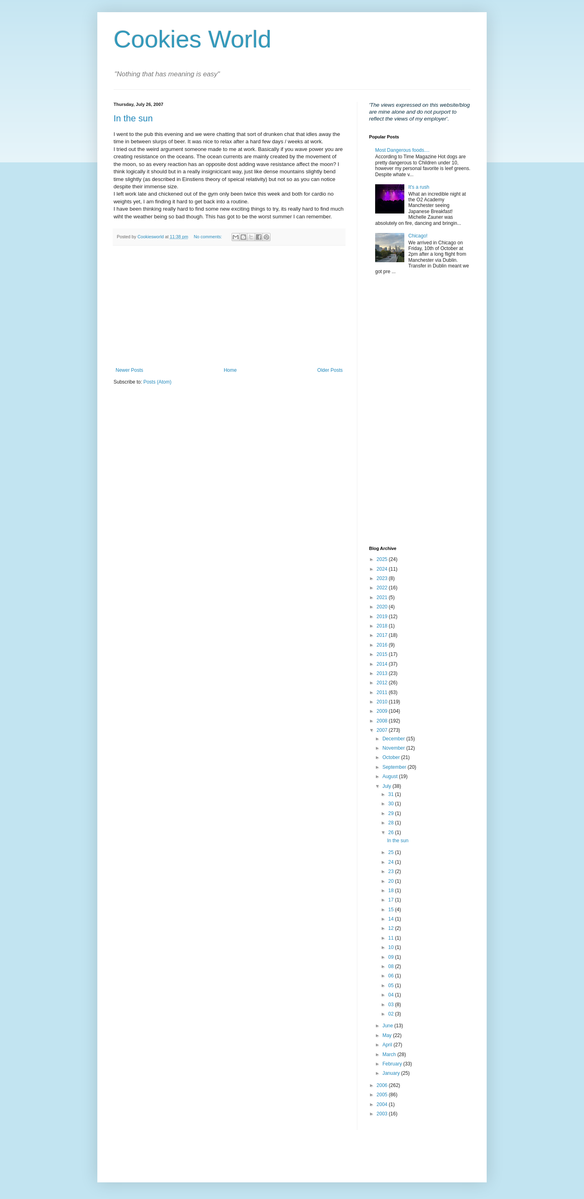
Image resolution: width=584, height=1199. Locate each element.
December (394, 739)
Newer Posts (129, 370)
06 (391, 976)
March (389, 1054)
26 (391, 832)
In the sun (133, 118)
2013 (383, 673)
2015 (383, 654)
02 (391, 1014)
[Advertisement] (229, 306)
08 (391, 966)
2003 (383, 1114)
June (388, 1026)
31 (391, 794)
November (394, 748)
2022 (383, 588)
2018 (383, 626)
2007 (383, 730)
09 (391, 957)
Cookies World (192, 39)
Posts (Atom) (157, 382)
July (387, 786)
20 (391, 881)
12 (391, 928)
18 (391, 890)
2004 (383, 1104)
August (390, 776)
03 (391, 1004)
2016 (383, 645)
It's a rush (418, 187)
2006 (383, 1085)
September (395, 767)
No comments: (208, 236)
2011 (383, 692)
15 (391, 909)
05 (391, 985)
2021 (383, 597)
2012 (383, 683)
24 (391, 862)
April (387, 1045)
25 (391, 852)
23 (391, 871)
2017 (383, 635)
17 (391, 900)
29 (391, 813)
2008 (383, 721)
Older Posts (330, 370)
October (391, 757)
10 (391, 947)
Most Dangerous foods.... (402, 150)
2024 (383, 569)
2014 (383, 664)
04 (391, 995)
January (391, 1073)
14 (391, 919)
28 (391, 823)
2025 (383, 559)
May (387, 1035)
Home (230, 370)
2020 (383, 607)
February (392, 1064)
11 (391, 938)
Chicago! (417, 236)
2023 (383, 578)
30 (391, 804)
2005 (383, 1095)
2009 (383, 711)
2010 (383, 702)
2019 (383, 616)
